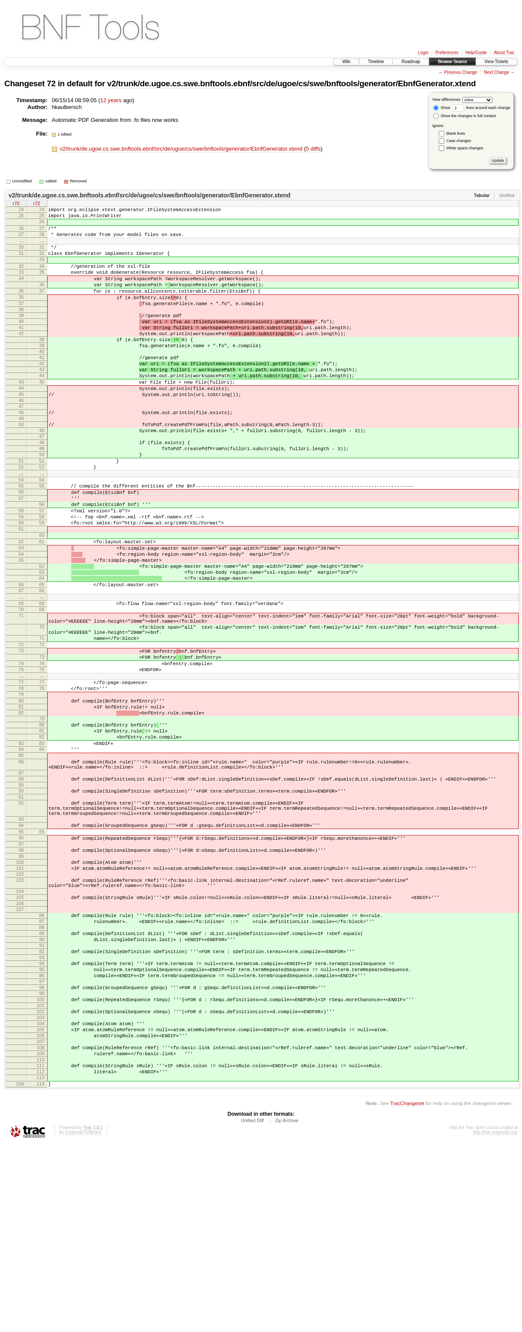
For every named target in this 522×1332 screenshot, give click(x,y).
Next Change (496, 72)
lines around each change (481, 108)
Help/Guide (476, 52)
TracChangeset (407, 1291)
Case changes (458, 141)
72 (51, 83)
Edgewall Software (83, 1320)
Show (441, 108)
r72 (36, 204)
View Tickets (496, 61)
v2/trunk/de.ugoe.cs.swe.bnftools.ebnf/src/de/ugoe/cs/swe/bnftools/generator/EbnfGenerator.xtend (291, 83)
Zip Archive (286, 1308)
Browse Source (452, 61)
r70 (16, 204)
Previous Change (460, 72)
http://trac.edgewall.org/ (495, 1320)
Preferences (446, 52)
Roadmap (410, 61)
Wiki (346, 61)
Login (423, 52)
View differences (446, 99)
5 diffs (313, 148)
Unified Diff (252, 1308)
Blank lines (455, 133)
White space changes (464, 148)
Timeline (376, 61)
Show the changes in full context (464, 116)
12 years (110, 100)
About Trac (504, 52)
